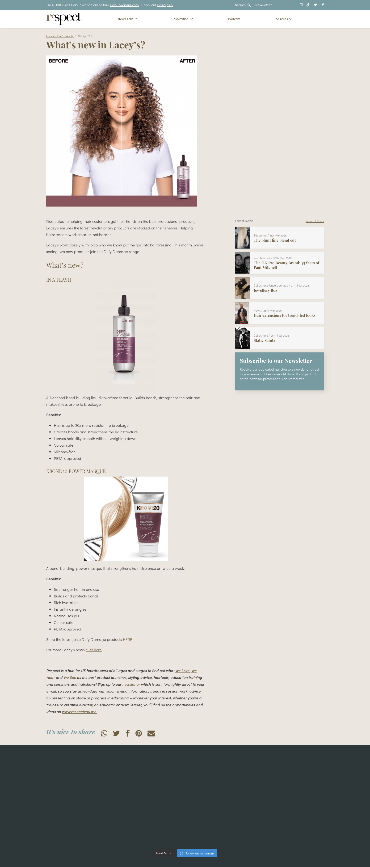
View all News (315, 221)
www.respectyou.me (79, 711)
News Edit (128, 19)
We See (70, 677)
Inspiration (182, 19)
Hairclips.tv (165, 4)
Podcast (234, 19)
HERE (127, 639)
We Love (182, 670)
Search (243, 5)
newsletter (131, 684)
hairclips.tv (283, 19)
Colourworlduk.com (124, 4)
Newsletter (263, 5)
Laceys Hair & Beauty (60, 36)
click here (94, 649)
